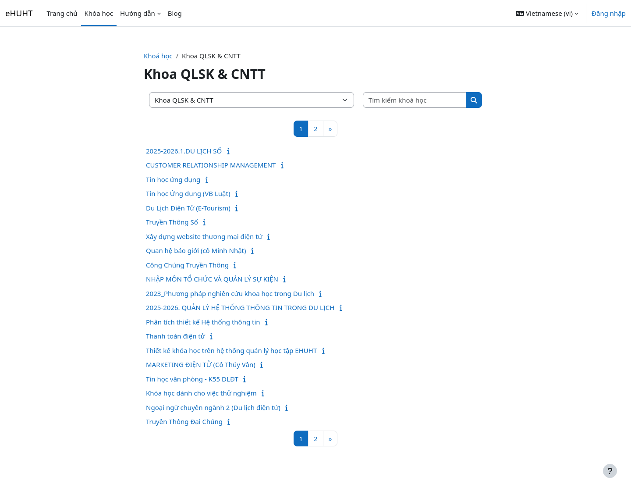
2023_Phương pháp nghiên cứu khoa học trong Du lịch (230, 293)
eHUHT (19, 12)
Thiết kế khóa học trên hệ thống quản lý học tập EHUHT (231, 350)
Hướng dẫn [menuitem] (137, 13)
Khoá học (158, 55)
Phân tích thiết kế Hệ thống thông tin (203, 321)
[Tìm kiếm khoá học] (415, 100)
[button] (547, 13)
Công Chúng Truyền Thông (187, 264)
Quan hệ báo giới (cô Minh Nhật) (196, 250)
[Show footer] (610, 471)
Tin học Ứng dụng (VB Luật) (188, 193)
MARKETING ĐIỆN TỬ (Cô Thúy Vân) (200, 364)
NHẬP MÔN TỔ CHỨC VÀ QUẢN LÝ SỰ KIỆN (212, 279)
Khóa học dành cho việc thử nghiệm (201, 393)
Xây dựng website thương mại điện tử (204, 236)
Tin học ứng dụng (173, 179)
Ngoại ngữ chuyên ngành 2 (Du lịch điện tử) (213, 407)
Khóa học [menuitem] (99, 13)
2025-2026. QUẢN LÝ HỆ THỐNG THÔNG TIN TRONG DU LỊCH (240, 307)
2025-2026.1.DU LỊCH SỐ (184, 150)
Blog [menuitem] (175, 13)
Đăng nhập (609, 13)
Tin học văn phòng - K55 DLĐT (192, 378)
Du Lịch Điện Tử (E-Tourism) (188, 207)
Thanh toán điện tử (175, 336)
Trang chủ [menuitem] (62, 13)
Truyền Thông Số (172, 221)
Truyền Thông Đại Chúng (184, 421)
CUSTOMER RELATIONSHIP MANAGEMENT (211, 164)
